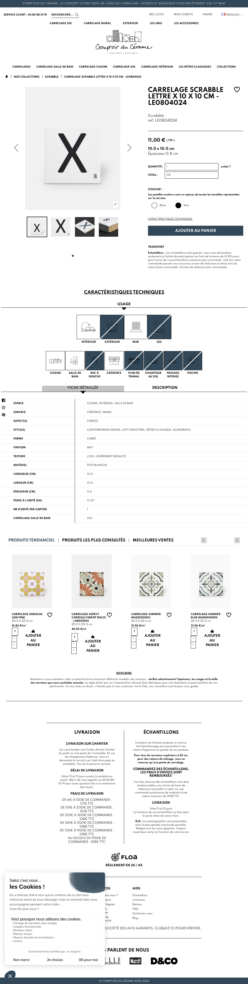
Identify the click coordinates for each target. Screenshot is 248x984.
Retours (137, 903)
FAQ (135, 908)
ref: (151, 121)
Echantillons (139, 894)
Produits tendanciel (31, 539)
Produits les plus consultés (93, 539)
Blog (135, 917)
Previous (230, 539)
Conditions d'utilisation (101, 910)
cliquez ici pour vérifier (177, 927)
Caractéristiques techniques (170, 219)
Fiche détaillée (83, 387)
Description (165, 387)
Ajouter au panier (195, 231)
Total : (153, 175)
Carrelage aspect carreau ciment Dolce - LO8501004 (89, 617)
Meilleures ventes (153, 539)
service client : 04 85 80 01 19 (25, 14)
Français (232, 14)
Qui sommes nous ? (106, 894)
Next (237, 539)
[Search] (66, 15)
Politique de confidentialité (102, 918)
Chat (145, 685)
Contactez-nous (142, 912)
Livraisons (138, 899)
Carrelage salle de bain (31, 517)
